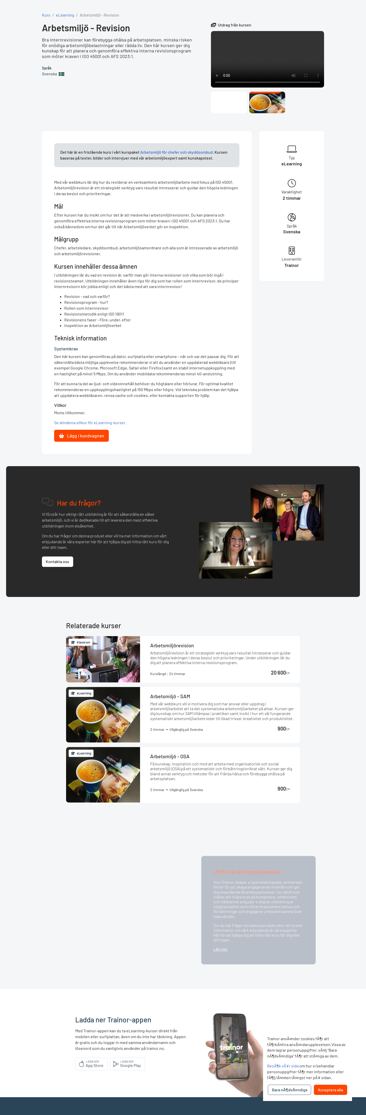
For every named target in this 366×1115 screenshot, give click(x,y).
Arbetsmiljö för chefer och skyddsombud (176, 152)
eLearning (65, 14)
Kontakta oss (57, 561)
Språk (47, 68)
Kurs (46, 14)
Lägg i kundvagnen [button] (81, 435)
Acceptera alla (330, 1089)
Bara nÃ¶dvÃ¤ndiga (289, 1089)
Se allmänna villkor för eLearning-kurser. (90, 422)
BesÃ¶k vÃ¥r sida (283, 1065)
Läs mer (221, 949)
